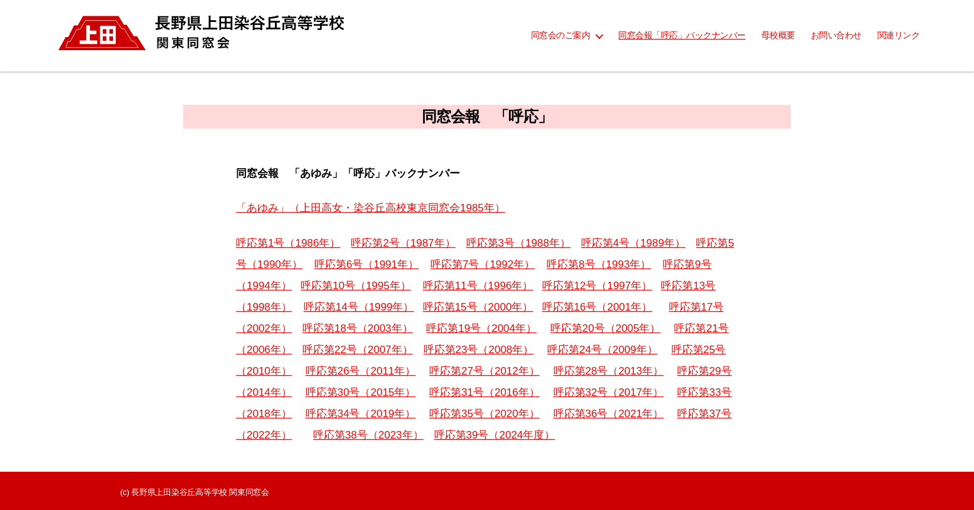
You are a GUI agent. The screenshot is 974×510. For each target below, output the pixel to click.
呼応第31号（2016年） (484, 392)
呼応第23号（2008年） (479, 350)
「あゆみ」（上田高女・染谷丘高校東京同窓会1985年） (370, 208)
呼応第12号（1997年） (597, 286)
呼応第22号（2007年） (357, 350)
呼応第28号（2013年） (609, 371)
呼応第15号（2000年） (478, 307)
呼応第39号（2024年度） (494, 435)
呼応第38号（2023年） (368, 435)
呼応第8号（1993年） (599, 264)
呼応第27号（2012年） (484, 371)
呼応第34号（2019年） (361, 414)
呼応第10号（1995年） (356, 286)
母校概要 (778, 35)
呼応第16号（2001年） (597, 307)
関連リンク (898, 35)
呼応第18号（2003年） (357, 328)
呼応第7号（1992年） (483, 264)
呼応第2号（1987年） (403, 243)
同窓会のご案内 (561, 35)
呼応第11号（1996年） (478, 286)
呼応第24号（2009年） (602, 350)
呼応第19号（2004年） (481, 328)
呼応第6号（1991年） (366, 264)
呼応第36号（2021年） (609, 414)
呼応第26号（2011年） (361, 371)
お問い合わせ (836, 35)
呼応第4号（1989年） (633, 243)
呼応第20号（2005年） (605, 328)
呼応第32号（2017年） (609, 392)
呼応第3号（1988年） (518, 243)
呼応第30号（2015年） (361, 392)
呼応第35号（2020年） (484, 414)
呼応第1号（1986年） (288, 243)
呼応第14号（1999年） (359, 307)
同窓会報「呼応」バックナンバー (682, 35)
